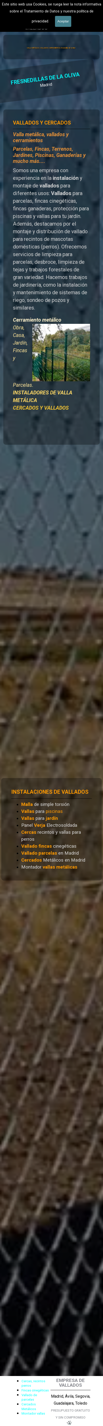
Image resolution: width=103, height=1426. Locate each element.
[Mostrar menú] (82, 18)
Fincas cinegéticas (35, 1390)
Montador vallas (33, 1413)
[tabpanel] (51, 276)
